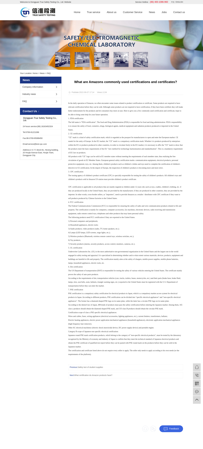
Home (77, 12)
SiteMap (172, 441)
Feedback (171, 429)
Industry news (29, 94)
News (152, 12)
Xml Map (180, 441)
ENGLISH (179, 2)
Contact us (179, 12)
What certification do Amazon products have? (93, 375)
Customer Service (132, 12)
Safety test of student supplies (90, 367)
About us (111, 12)
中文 (173, 2)
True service (93, 12)
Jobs (164, 12)
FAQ (49, 73)
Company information (32, 87)
